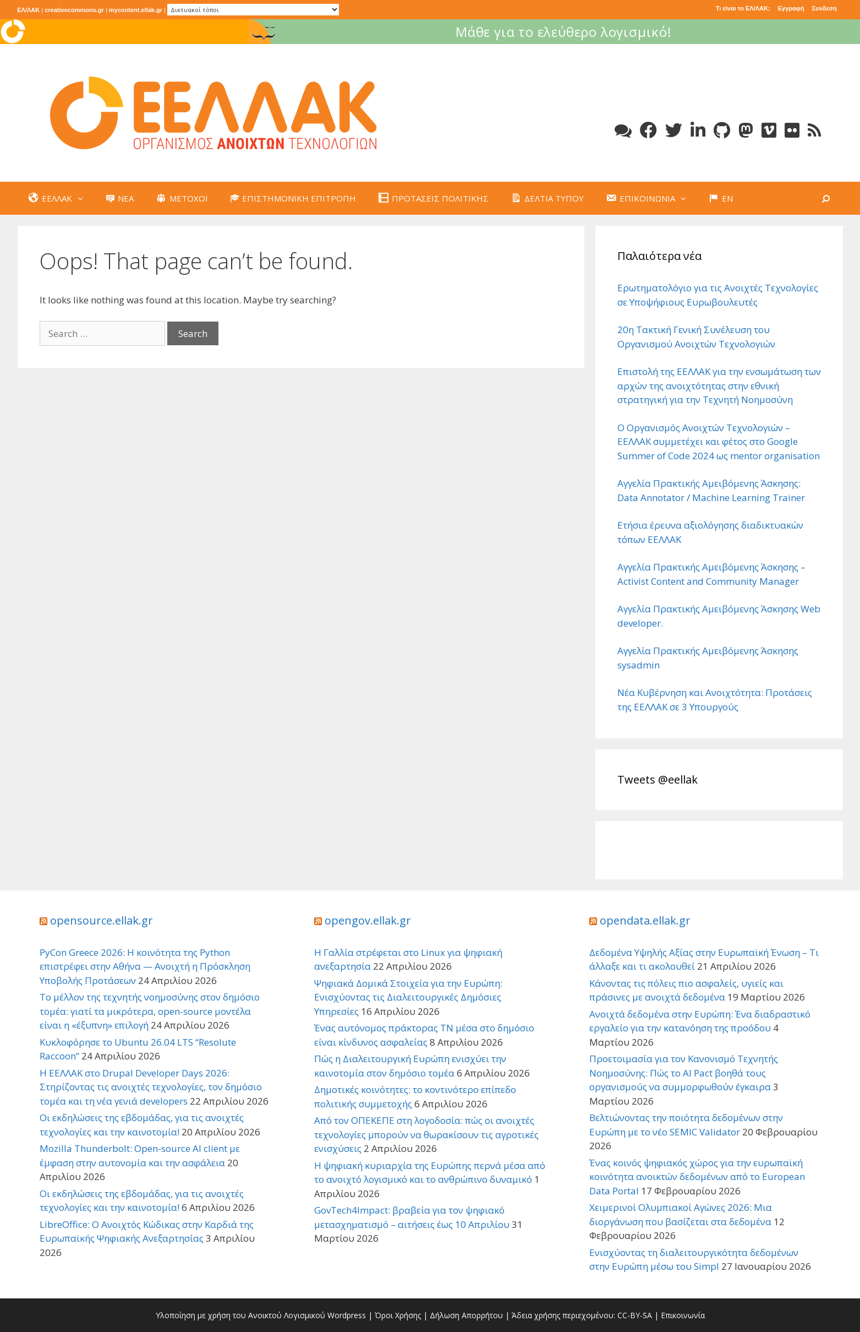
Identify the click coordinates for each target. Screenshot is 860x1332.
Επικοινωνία (683, 1315)
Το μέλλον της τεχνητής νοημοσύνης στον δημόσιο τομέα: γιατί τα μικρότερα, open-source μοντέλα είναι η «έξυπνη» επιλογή (150, 1011)
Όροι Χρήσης (398, 1315)
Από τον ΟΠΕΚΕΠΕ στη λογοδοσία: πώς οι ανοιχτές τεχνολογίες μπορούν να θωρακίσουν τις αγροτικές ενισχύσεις (426, 1134)
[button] (83, 198)
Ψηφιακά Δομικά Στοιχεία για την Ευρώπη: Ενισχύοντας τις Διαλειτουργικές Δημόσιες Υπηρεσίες (408, 997)
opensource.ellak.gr (101, 920)
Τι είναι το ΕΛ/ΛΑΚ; (743, 8)
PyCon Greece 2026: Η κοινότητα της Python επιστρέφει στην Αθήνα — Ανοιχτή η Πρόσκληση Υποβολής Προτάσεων (145, 966)
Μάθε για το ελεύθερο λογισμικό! (707, 32)
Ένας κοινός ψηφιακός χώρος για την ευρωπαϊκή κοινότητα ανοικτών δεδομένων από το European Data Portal (697, 1176)
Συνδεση (824, 8)
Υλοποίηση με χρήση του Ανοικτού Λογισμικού (240, 1315)
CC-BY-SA (634, 1315)
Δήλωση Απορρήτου (466, 1315)
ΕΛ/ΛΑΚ (28, 10)
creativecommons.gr (74, 10)
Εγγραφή (791, 8)
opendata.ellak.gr (645, 920)
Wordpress (346, 1315)
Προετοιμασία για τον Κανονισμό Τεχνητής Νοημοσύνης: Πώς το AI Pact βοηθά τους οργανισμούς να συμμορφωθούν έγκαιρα (683, 1072)
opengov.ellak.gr (368, 920)
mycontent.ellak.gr (135, 10)
